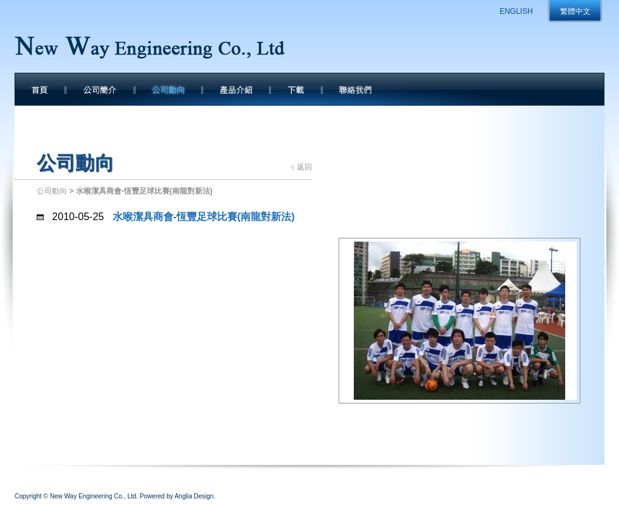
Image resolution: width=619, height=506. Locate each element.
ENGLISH (516, 11)
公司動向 (52, 191)
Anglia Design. (195, 496)
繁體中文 (575, 11)
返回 (304, 167)
